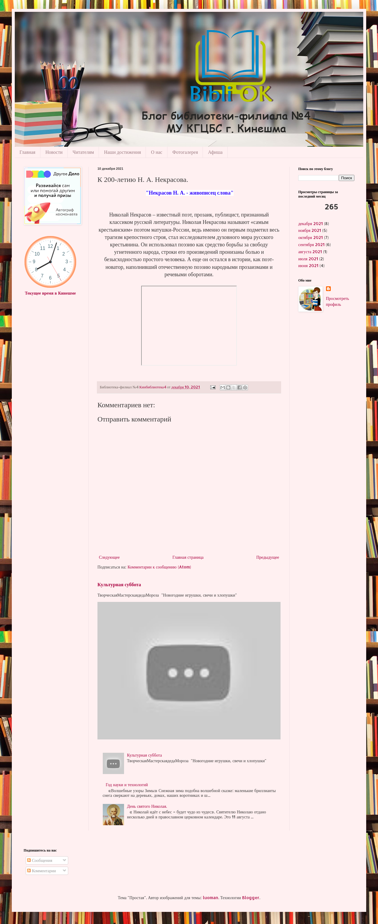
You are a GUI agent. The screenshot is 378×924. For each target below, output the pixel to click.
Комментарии (41, 870)
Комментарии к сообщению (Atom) (159, 566)
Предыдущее (267, 557)
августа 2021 (310, 251)
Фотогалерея (185, 152)
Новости (54, 152)
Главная (27, 152)
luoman (210, 897)
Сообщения (39, 860)
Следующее (109, 557)
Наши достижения (122, 152)
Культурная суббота (119, 584)
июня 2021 (308, 265)
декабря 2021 (310, 223)
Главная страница (187, 557)
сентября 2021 (311, 244)
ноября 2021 (309, 230)
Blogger (250, 897)
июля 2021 (308, 258)
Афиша (215, 152)
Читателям (83, 152)
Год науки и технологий (127, 784)
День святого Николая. (147, 806)
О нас (156, 152)
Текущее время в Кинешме (50, 292)
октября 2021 (310, 237)
